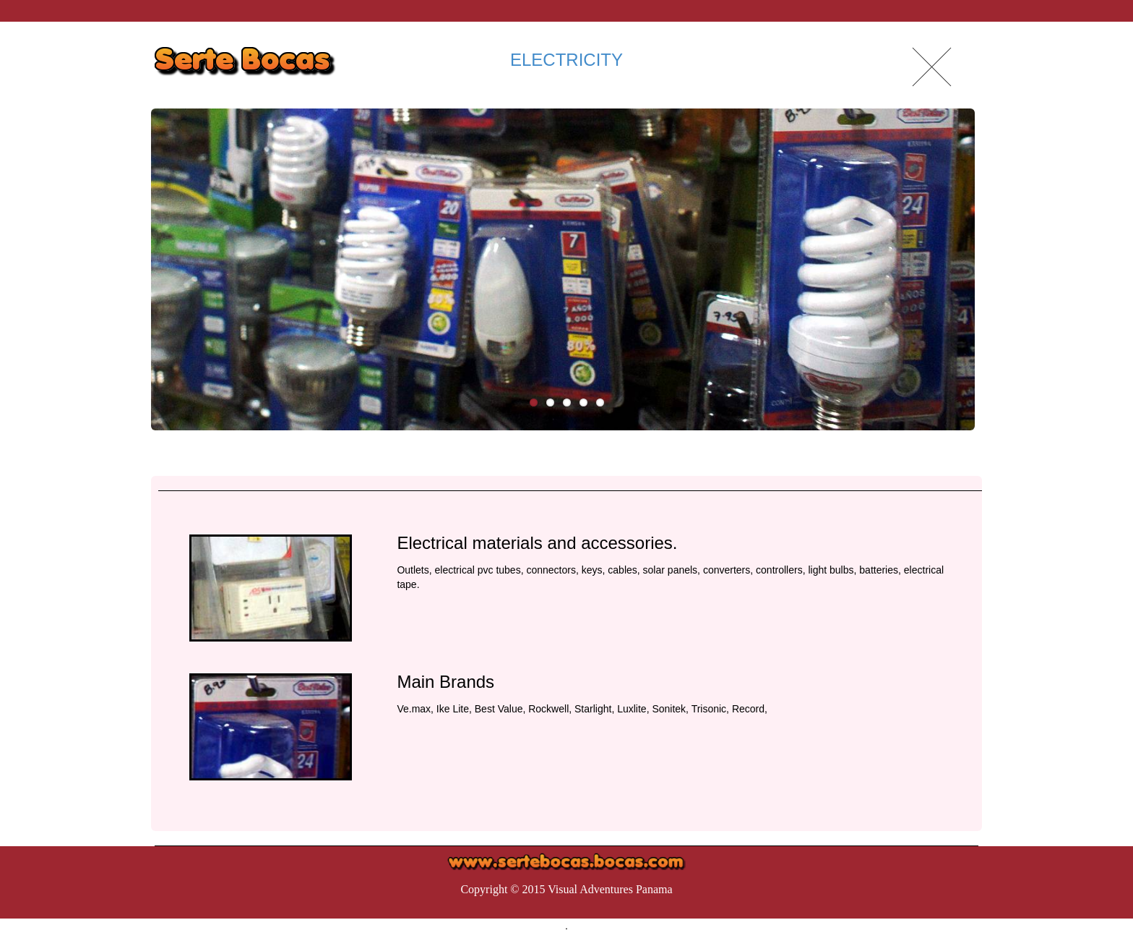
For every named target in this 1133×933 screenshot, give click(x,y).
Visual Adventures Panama (610, 889)
